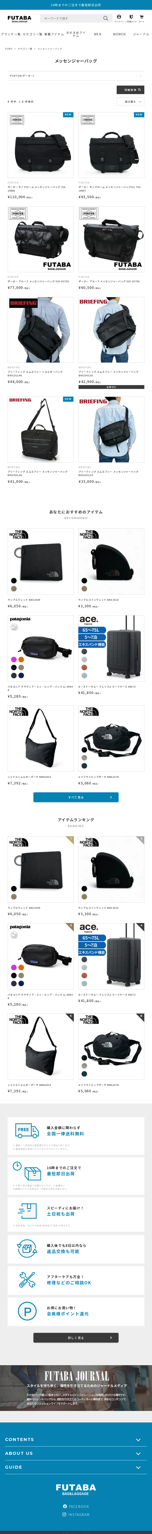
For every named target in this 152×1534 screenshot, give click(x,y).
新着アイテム (54, 34)
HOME (9, 48)
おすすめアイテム (76, 34)
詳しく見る (76, 1338)
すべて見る (76, 797)
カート (141, 21)
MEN (98, 34)
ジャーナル (141, 34)
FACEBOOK (76, 1506)
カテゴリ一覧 (33, 34)
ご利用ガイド (131, 21)
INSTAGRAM (76, 1514)
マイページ (119, 21)
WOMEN (119, 34)
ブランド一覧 (11, 34)
